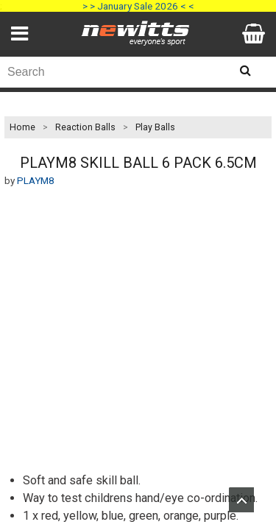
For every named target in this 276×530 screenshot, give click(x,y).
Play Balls (155, 127)
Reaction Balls (85, 127)
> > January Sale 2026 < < (138, 6)
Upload (241, 499)
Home (22, 127)
